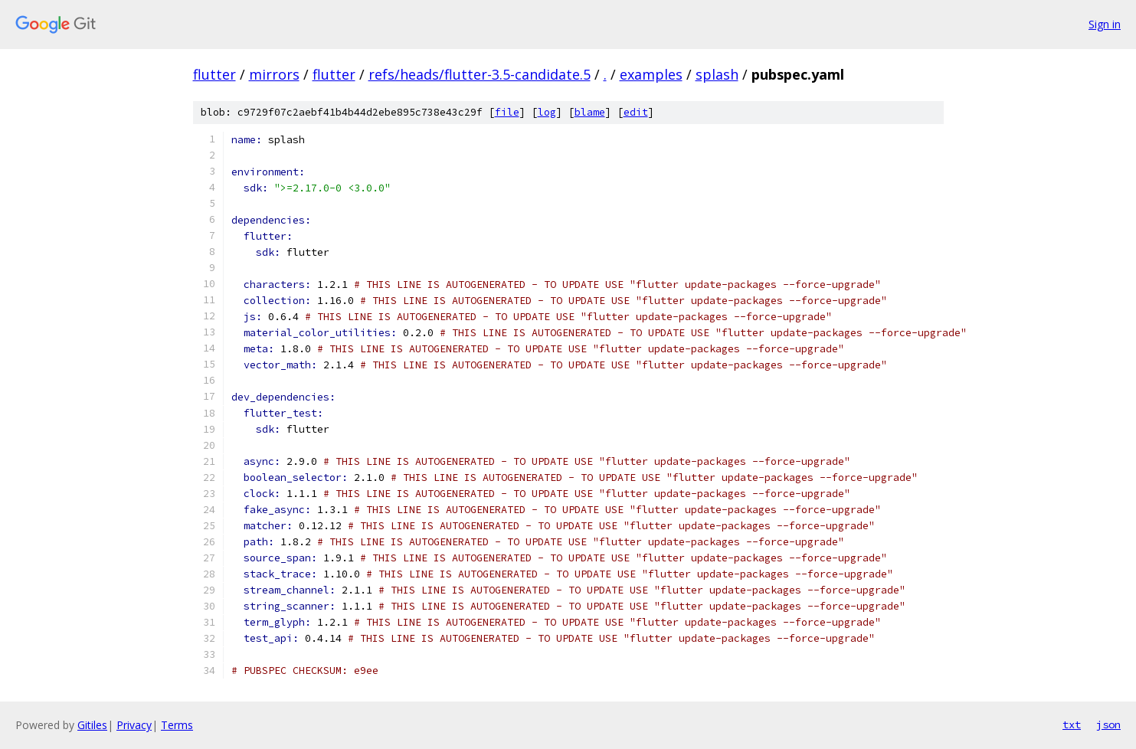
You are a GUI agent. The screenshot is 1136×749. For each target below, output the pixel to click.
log (547, 112)
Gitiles (92, 725)
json (1108, 724)
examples (651, 74)
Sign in (1105, 24)
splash (717, 74)
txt (1071, 724)
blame (590, 112)
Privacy (134, 725)
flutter (214, 74)
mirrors (274, 74)
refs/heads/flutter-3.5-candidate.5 (479, 74)
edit (636, 112)
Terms (177, 725)
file (507, 112)
